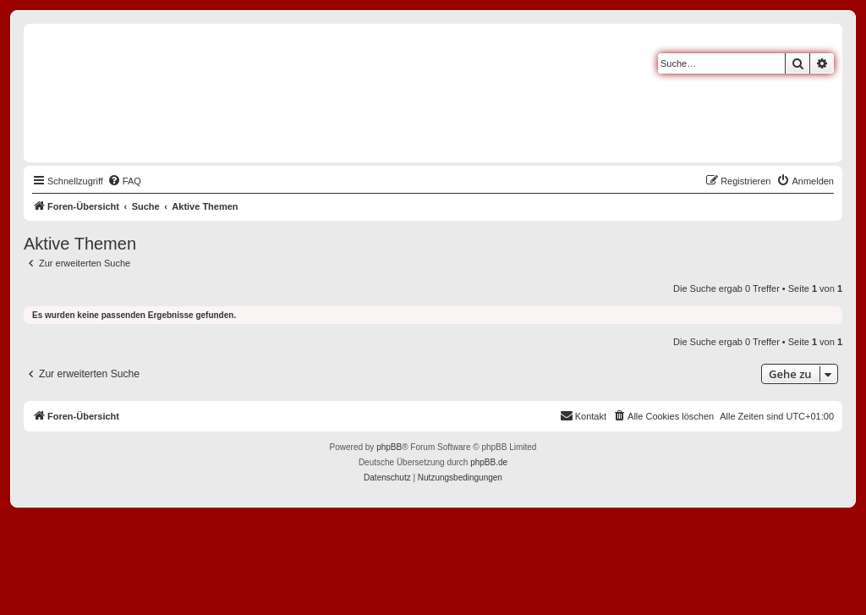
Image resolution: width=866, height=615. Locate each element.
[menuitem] (124, 181)
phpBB (389, 447)
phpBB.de (488, 462)
